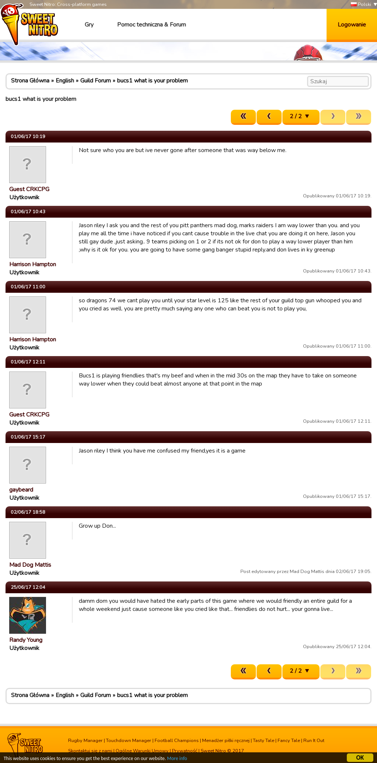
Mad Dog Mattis (30, 565)
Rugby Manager (85, 740)
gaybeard (21, 490)
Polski (361, 4)
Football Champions (177, 740)
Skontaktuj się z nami (90, 751)
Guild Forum (95, 81)
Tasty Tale (263, 740)
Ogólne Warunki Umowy (142, 751)
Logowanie (352, 25)
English (65, 81)
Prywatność (184, 751)
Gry (89, 25)
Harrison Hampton (32, 264)
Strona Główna (30, 81)
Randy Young (25, 640)
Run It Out (313, 740)
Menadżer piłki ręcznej (226, 740)
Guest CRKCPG (29, 189)
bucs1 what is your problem (152, 81)
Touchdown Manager (128, 740)
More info (177, 759)
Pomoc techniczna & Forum (151, 25)
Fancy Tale (289, 740)
